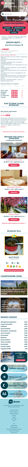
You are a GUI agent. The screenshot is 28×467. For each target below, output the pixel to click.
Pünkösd (14, 32)
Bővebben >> (4, 126)
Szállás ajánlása (14, 410)
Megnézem (14, 165)
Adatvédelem (14, 425)
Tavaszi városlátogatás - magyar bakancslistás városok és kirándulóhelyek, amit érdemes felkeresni (13, 308)
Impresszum (14, 432)
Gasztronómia (5, 339)
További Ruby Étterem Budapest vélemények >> (14, 131)
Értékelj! (8, 20)
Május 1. (18, 30)
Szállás (14, 417)
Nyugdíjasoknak (19, 28)
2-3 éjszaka (7, 28)
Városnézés (4, 335)
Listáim (20, 6)
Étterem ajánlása (14, 411)
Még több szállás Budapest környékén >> (14, 223)
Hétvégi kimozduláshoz (17, 286)
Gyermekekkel (5, 328)
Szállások (4, 326)
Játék (7, 6)
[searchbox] (14, 14)
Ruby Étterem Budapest (13, 45)
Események (4, 344)
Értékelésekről (14, 427)
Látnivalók (14, 419)
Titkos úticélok (6, 342)
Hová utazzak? (10, 301)
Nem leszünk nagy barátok (9, 111)
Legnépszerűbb (17, 287)
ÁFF (14, 423)
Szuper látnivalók (6, 324)
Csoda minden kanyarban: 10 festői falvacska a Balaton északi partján (13, 291)
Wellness (9, 30)
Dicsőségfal (13, 6)
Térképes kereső (18, 20)
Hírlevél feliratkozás (14, 431)
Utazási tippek (10, 287)
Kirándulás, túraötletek (8, 331)
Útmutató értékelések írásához (14, 429)
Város (14, 420)
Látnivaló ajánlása (14, 413)
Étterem (14, 415)
